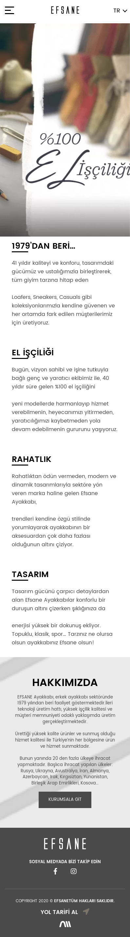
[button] (10, 130)
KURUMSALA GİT (65, 799)
